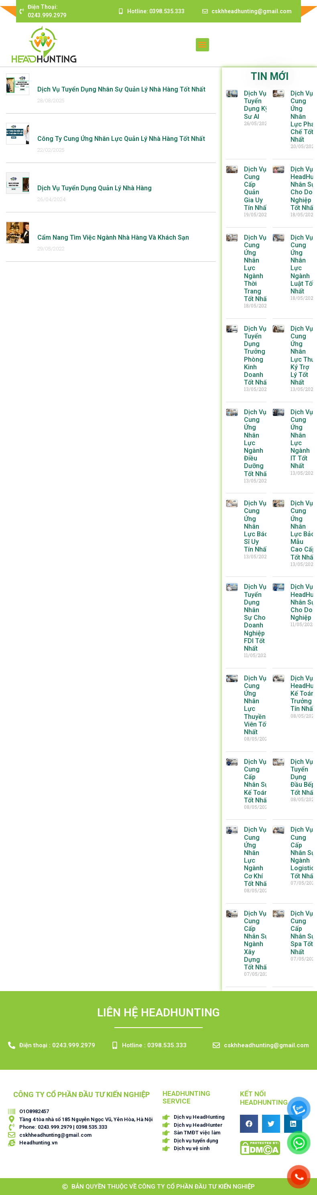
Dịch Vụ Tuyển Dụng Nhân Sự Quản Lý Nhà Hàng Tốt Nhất (121, 89)
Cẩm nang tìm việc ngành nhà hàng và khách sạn (113, 237)
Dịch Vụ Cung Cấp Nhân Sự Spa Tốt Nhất (303, 933)
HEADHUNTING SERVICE (186, 1097)
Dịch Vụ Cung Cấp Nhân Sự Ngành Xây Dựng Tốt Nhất (256, 940)
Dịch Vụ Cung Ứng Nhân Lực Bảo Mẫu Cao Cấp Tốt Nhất (303, 530)
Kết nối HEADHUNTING (264, 1098)
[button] (202, 44)
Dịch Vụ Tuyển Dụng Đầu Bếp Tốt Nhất (303, 777)
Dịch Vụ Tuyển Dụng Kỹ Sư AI (256, 105)
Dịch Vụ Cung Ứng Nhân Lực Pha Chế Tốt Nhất (303, 116)
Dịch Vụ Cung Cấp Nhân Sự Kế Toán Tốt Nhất (256, 781)
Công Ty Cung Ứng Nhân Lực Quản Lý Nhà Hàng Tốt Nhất (121, 139)
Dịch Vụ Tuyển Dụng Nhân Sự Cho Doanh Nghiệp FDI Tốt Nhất (255, 617)
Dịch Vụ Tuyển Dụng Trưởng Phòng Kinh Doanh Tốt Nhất (256, 355)
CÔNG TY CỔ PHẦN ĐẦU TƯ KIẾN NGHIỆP (81, 1094)
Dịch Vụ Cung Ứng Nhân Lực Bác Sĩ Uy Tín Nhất (256, 526)
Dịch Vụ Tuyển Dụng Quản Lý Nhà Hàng (94, 188)
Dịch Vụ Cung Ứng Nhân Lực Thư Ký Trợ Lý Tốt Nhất (303, 355)
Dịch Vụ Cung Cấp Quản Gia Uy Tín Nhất (256, 188)
